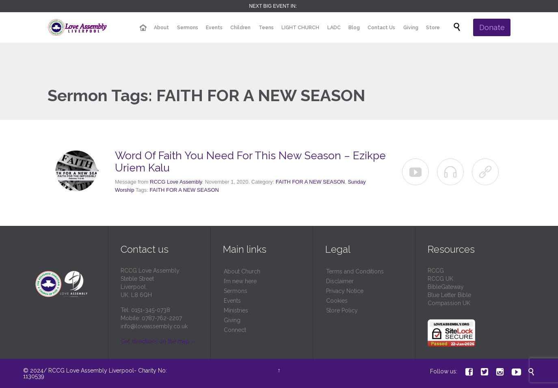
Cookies (337, 300)
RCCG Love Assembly (176, 182)
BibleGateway (446, 287)
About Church (242, 271)
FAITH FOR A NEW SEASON (310, 182)
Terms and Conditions (355, 271)
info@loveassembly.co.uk (154, 326)
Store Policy (342, 310)
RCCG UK (440, 278)
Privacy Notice (344, 291)
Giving (232, 320)
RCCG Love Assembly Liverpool (91, 370)
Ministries (236, 310)
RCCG (436, 270)
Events (232, 300)
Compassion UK (449, 303)
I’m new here (240, 281)
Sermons (235, 291)
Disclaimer (340, 281)
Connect (235, 330)
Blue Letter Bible (449, 295)
